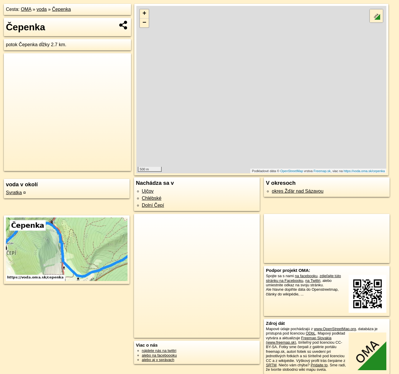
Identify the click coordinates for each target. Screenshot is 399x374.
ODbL (310, 333)
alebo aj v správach (158, 360)
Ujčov (148, 191)
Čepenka (61, 9)
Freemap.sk (322, 171)
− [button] (144, 23)
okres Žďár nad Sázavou (297, 191)
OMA (26, 9)
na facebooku (306, 276)
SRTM (271, 365)
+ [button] (144, 13)
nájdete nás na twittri (159, 350)
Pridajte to (319, 365)
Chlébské (152, 198)
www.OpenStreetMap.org (335, 329)
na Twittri (312, 280)
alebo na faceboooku (159, 355)
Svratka (14, 192)
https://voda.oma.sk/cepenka (364, 171)
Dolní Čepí (153, 205)
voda (42, 9)
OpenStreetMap (291, 171)
